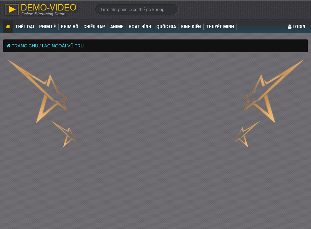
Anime (117, 27)
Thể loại (24, 27)
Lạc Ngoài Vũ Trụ (63, 45)
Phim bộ (69, 27)
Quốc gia (166, 27)
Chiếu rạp (94, 27)
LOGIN (296, 27)
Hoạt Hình (140, 27)
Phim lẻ (47, 27)
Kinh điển (191, 27)
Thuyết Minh (220, 27)
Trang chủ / (26, 45)
